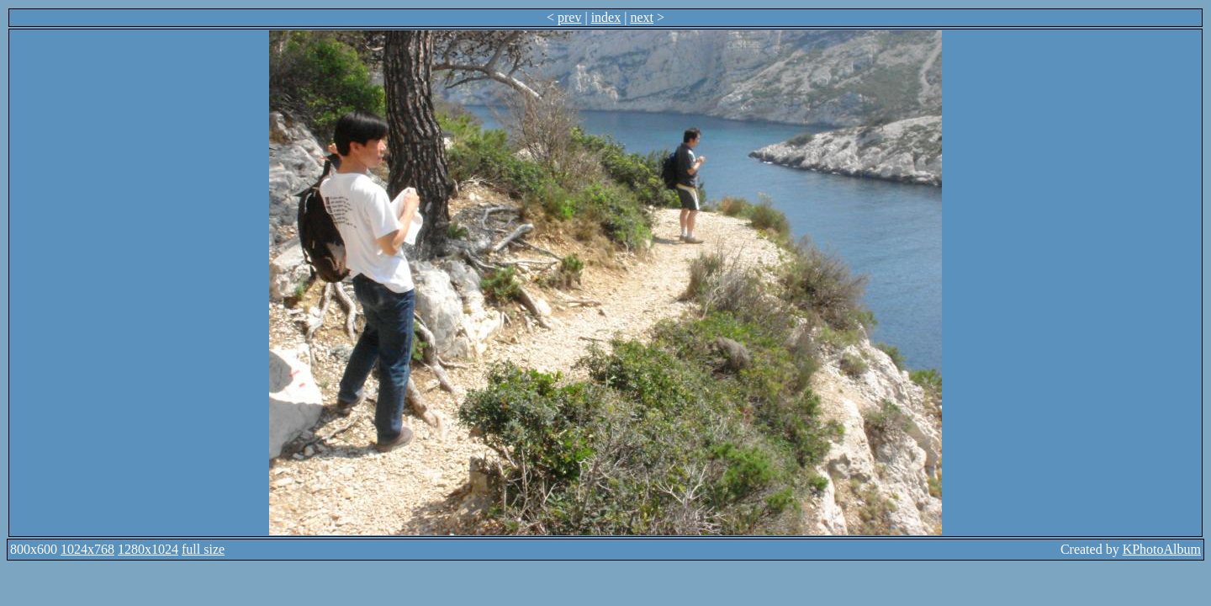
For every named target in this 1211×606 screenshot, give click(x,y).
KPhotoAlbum (1162, 549)
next (641, 17)
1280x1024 (148, 549)
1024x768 (87, 549)
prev (569, 17)
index (606, 17)
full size (203, 549)
